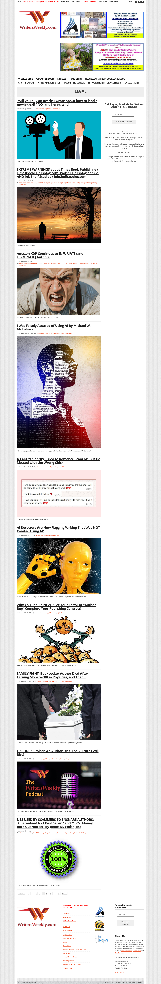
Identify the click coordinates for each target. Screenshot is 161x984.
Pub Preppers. (119, 953)
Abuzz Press (137, 951)
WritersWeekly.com (29, 982)
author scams (40, 109)
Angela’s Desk (25, 78)
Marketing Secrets (74, 82)
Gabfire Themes (138, 982)
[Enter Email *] (123, 115)
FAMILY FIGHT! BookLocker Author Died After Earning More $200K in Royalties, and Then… (52, 675)
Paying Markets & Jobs (49, 82)
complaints (33, 183)
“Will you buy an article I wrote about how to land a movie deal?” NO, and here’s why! (57, 102)
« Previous (21, 894)
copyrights (60, 183)
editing (54, 613)
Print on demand (71, 183)
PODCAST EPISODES (44, 78)
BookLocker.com (126, 951)
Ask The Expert (26, 82)
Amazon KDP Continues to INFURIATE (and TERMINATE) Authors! (50, 255)
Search (129, 1)
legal (46, 109)
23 (58, 894)
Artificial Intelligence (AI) (43, 333)
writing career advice (54, 109)
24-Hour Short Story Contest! (104, 82)
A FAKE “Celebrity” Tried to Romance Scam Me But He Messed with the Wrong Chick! (58, 461)
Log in (107, 982)
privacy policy (119, 972)
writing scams (22, 184)
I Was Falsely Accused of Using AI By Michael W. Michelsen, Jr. (54, 327)
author (20, 183)
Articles (61, 78)
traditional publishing (91, 183)
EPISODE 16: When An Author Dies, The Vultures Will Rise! (58, 753)
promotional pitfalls (71, 833)
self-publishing (81, 183)
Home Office (75, 78)
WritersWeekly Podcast (58, 759)
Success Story (131, 82)
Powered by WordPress (117, 982)
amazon (21, 263)
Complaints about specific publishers (47, 183)
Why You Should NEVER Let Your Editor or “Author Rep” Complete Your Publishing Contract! (56, 607)
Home (19, 1)
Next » (64, 894)
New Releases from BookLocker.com (105, 78)
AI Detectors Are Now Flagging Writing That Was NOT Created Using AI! (58, 529)
